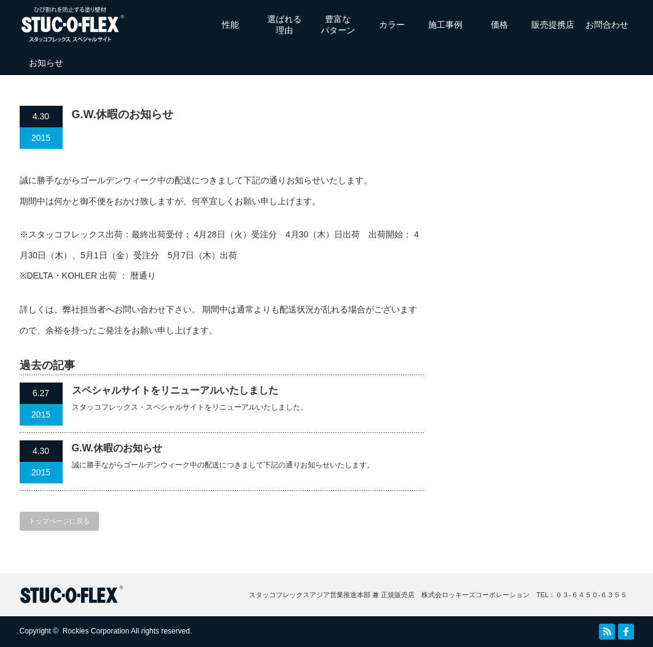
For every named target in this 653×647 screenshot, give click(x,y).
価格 (499, 25)
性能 (230, 25)
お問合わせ (606, 25)
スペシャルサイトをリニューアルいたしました (175, 390)
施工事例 (445, 25)
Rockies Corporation (96, 631)
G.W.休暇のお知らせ (117, 448)
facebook (626, 632)
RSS (607, 632)
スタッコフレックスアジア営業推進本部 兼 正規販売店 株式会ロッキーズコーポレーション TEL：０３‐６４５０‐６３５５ (438, 594)
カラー (392, 25)
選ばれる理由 (284, 24)
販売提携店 (552, 25)
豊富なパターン (338, 24)
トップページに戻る (59, 521)
